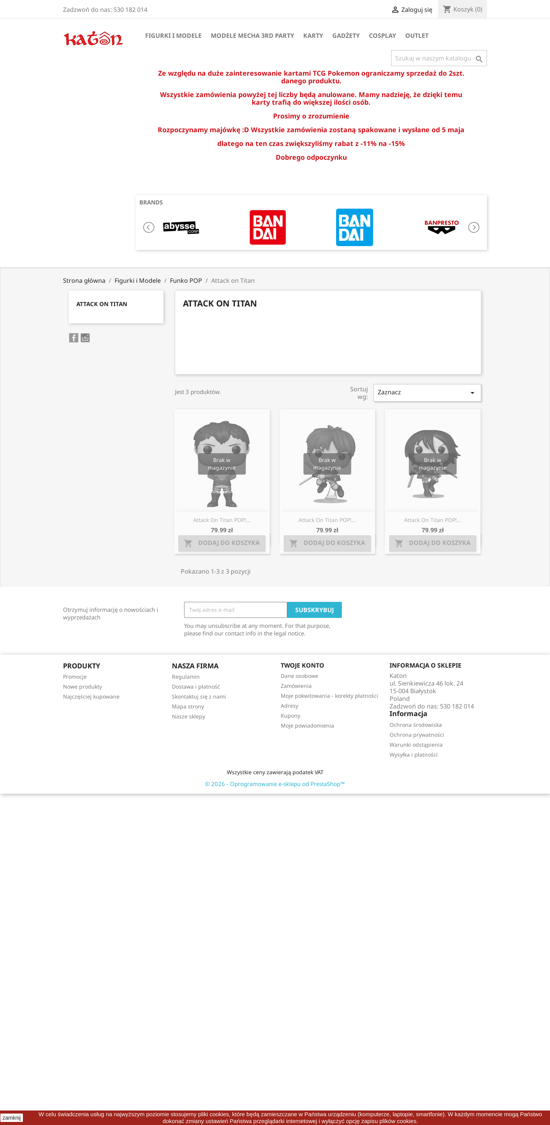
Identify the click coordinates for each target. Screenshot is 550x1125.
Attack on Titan (101, 304)
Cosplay (382, 35)
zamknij (12, 1118)
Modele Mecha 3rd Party (252, 35)
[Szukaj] (439, 58)
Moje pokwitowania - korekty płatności (329, 695)
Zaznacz (427, 392)
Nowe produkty (82, 686)
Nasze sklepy (188, 716)
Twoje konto (302, 665)
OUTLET (417, 35)
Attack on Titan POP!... (222, 520)
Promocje (75, 676)
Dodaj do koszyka (222, 543)
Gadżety (346, 35)
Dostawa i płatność (196, 686)
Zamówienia (296, 685)
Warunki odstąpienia (416, 744)
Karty (313, 35)
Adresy (289, 705)
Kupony (290, 715)
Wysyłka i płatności (414, 754)
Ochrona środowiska (416, 724)
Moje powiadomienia (307, 725)
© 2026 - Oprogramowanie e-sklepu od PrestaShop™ (275, 784)
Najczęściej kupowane (91, 696)
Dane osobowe (299, 675)
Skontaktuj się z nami (199, 696)
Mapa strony (188, 706)
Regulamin (186, 676)
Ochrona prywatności (417, 734)
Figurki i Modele (173, 35)
